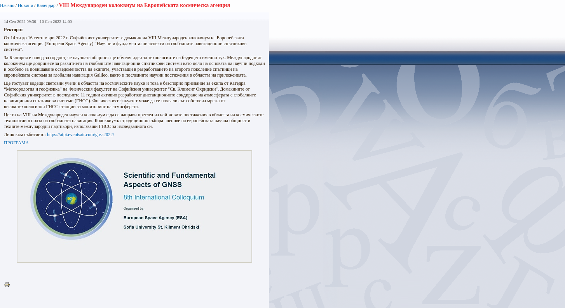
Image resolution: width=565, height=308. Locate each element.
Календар (46, 5)
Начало (7, 5)
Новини (25, 5)
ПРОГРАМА (16, 142)
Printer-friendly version (9, 285)
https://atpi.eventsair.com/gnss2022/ (80, 134)
